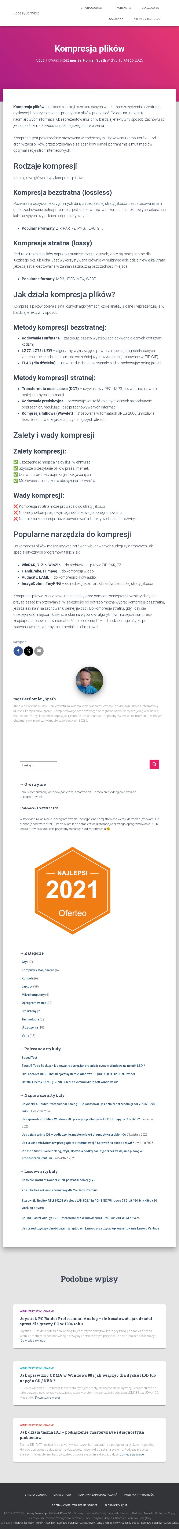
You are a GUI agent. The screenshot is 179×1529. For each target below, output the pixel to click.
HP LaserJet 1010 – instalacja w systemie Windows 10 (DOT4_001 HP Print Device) (78, 1073)
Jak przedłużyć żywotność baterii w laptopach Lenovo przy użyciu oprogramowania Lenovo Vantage (90, 1228)
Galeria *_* (116, 18)
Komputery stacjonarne (38, 970)
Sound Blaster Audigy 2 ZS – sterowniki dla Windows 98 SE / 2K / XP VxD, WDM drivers (81, 1218)
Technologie (30, 1019)
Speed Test (29, 1057)
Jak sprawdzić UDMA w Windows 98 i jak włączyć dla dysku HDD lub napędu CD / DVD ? (81, 1119)
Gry (24, 962)
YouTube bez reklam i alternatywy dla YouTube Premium (60, 1190)
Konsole (27, 978)
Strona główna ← (93, 7)
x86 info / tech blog (147, 18)
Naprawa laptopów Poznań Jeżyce (76, 1522)
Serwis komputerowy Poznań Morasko (118, 1522)
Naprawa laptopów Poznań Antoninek (34, 1522)
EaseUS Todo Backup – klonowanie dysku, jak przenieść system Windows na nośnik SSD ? (83, 1065)
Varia (25, 1035)
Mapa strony (63, 1494)
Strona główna (36, 1494)
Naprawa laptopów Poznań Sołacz (160, 1522)
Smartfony (29, 1011)
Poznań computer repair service (75, 1505)
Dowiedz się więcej (33, 1340)
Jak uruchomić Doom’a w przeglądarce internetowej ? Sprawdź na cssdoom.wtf (77, 1143)
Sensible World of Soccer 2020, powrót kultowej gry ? (58, 1179)
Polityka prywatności (139, 1494)
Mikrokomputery (33, 994)
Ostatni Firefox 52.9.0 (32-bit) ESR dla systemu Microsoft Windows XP (70, 1082)
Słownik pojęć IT (116, 1505)
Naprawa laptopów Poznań (97, 1494)
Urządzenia (30, 1027)
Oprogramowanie (34, 1003)
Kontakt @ (124, 7)
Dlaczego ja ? (151, 7)
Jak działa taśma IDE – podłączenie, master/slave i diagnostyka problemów (74, 1134)
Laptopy (27, 986)
